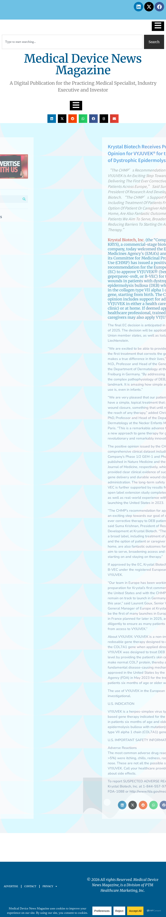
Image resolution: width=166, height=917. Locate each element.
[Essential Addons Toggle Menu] (158, 26)
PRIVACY (49, 886)
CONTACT (30, 886)
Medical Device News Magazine (83, 64)
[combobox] (72, 42)
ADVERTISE (11, 886)
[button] (51, 118)
